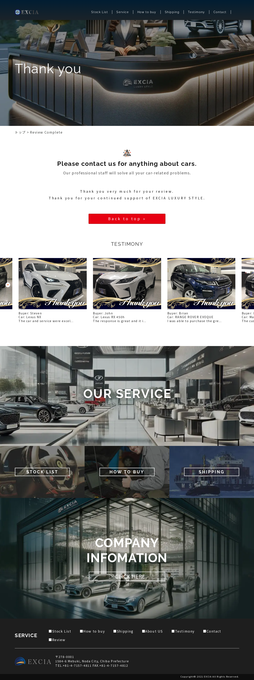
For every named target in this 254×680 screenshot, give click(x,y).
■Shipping (123, 631)
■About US (152, 631)
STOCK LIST (42, 471)
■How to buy (92, 631)
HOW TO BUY (127, 471)
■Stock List (59, 631)
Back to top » (127, 218)
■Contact (212, 631)
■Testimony (183, 631)
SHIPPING (212, 471)
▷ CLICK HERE (127, 576)
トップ (20, 132)
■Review (56, 639)
